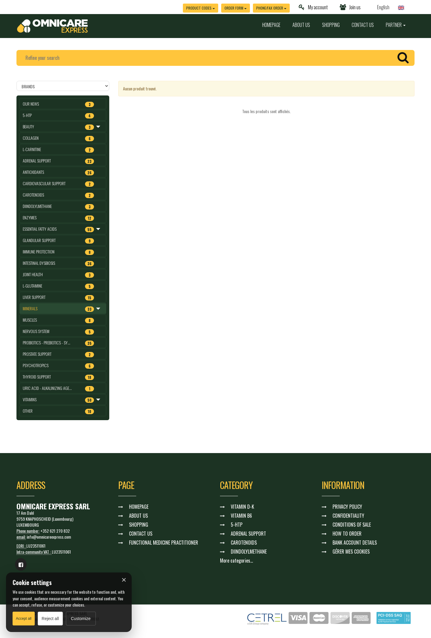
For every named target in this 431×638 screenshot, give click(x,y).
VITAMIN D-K (242, 506)
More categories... (236, 560)
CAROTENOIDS (244, 542)
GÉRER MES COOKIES (351, 551)
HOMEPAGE (271, 24)
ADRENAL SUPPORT (248, 533)
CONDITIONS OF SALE (352, 524)
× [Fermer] (124, 579)
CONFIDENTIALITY (348, 515)
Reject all (50, 618)
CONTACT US (363, 24)
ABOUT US (301, 24)
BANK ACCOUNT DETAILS (355, 542)
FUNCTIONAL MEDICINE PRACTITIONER (163, 542)
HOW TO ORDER (347, 533)
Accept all (23, 618)
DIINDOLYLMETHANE (249, 551)
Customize (81, 618)
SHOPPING (331, 24)
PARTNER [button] (396, 24)
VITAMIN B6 (241, 515)
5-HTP (236, 524)
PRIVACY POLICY (347, 506)
